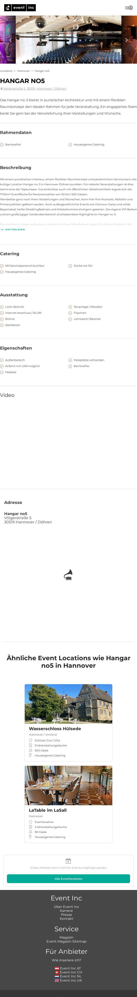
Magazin (66, 937)
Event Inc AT (68, 968)
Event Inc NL (68, 976)
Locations (6, 70)
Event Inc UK (68, 980)
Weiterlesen (12, 229)
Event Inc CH (68, 972)
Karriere (66, 911)
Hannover (23, 70)
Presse (66, 915)
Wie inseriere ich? (66, 960)
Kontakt (66, 919)
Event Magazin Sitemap (67, 941)
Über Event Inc (66, 907)
